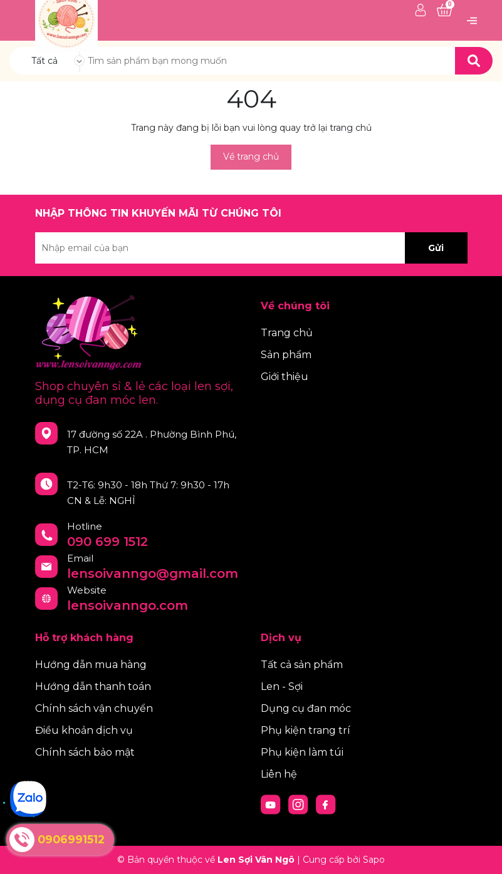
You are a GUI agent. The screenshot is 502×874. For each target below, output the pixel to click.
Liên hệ (279, 774)
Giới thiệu (284, 377)
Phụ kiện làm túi (302, 752)
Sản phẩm (286, 355)
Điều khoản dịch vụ (84, 730)
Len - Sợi (282, 686)
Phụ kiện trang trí (305, 730)
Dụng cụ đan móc (306, 708)
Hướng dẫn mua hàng (91, 665)
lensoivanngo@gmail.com (152, 573)
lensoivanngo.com (127, 605)
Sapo (374, 859)
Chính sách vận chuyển (94, 708)
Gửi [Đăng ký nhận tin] (436, 248)
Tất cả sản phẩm (302, 665)
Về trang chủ (251, 156)
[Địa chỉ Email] (251, 248)
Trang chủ (287, 333)
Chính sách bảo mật (85, 752)
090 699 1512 (107, 541)
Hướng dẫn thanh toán (93, 686)
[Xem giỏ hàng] (444, 10)
